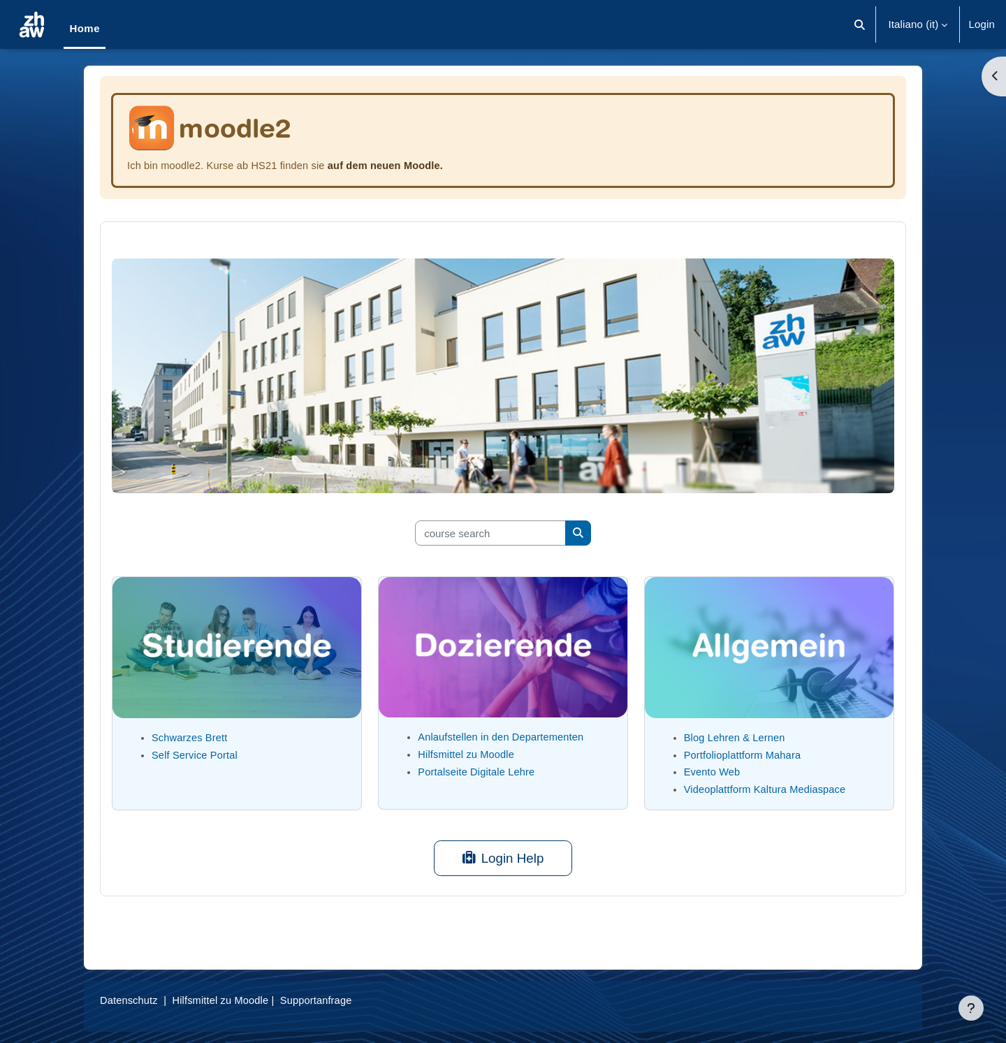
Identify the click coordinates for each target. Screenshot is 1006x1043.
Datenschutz (129, 1000)
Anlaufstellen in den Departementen (503, 737)
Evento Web (713, 772)
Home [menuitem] (84, 28)
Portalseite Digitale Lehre (478, 772)
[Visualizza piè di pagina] (971, 1008)
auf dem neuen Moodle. (392, 165)
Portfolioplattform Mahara (744, 755)
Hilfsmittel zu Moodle (467, 754)
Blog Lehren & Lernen (736, 737)
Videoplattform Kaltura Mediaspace (767, 789)
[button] (860, 24)
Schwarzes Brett (191, 737)
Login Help (503, 858)
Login (981, 24)
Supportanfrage (322, 1000)
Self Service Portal (196, 755)
